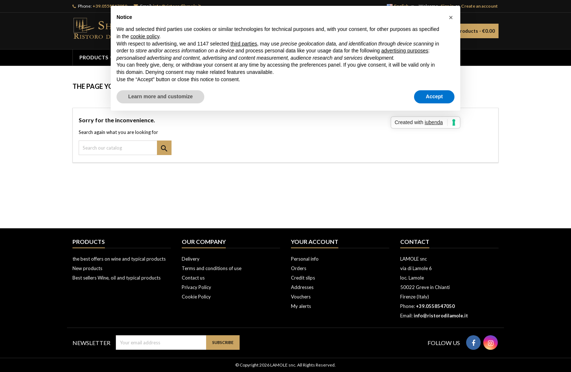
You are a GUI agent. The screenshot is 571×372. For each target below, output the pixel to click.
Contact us (193, 278)
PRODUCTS (93, 57)
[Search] (125, 148)
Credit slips (303, 278)
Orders (298, 268)
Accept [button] (434, 96)
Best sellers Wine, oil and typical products (116, 278)
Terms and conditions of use (211, 268)
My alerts (301, 306)
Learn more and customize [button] (160, 96)
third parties (244, 44)
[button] (451, 17)
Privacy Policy (196, 287)
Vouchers (301, 297)
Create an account (479, 6)
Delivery (191, 259)
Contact (414, 241)
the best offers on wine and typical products (119, 259)
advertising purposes (404, 51)
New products (87, 268)
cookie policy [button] (144, 36)
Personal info (305, 259)
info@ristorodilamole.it (441, 315)
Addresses (302, 287)
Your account (314, 241)
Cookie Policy (196, 297)
